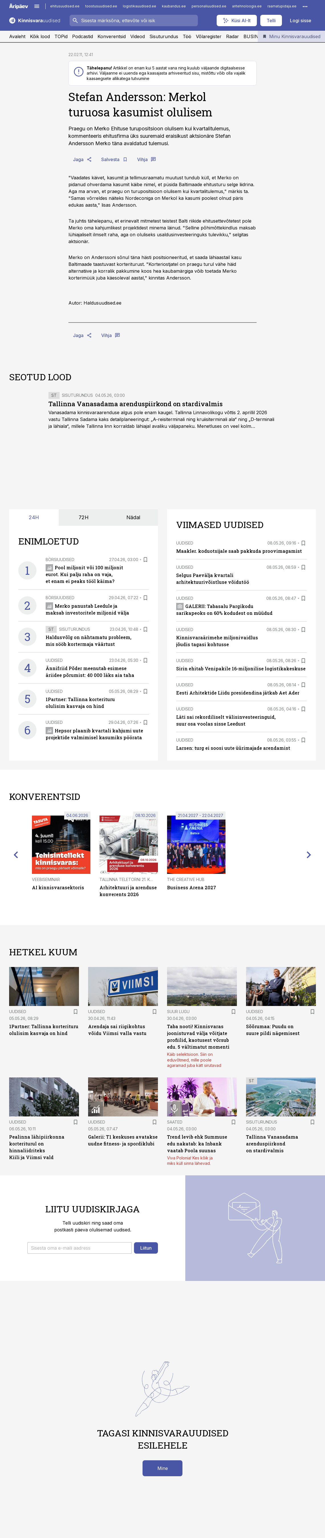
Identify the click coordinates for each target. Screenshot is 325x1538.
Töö (187, 36)
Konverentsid (112, 36)
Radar (232, 36)
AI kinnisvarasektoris (58, 887)
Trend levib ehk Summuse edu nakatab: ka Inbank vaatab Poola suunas (197, 1143)
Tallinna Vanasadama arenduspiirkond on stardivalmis (135, 404)
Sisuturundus (163, 36)
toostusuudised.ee (101, 6)
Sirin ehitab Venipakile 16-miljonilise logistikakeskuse (241, 669)
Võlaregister (209, 36)
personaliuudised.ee (209, 6)
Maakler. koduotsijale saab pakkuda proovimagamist (239, 551)
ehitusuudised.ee (65, 6)
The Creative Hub (185, 879)
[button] (79, 1248)
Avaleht (17, 36)
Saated (174, 1122)
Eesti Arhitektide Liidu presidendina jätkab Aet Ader (237, 693)
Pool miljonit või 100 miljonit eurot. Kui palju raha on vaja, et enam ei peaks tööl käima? (84, 574)
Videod (137, 36)
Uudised (54, 660)
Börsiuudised (60, 559)
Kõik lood (40, 36)
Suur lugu (178, 1011)
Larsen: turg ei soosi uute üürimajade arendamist (233, 748)
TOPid (61, 36)
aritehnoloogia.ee (247, 6)
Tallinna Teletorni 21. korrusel (133, 879)
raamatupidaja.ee (281, 6)
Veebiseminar (46, 879)
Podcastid (82, 36)
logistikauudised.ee (139, 6)
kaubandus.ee (174, 6)
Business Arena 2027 (191, 887)
